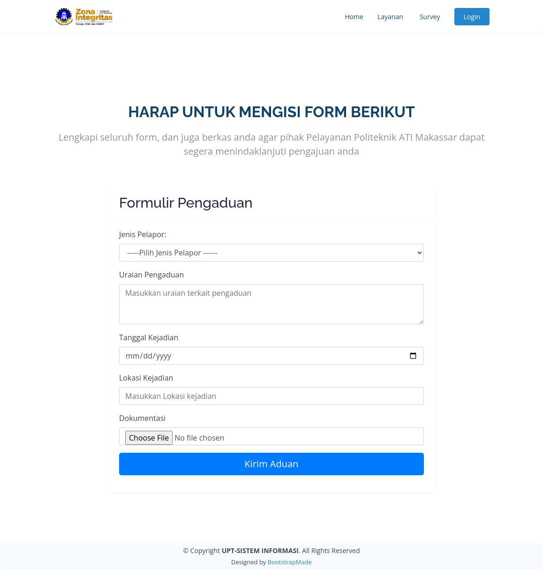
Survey (430, 16)
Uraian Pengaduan (151, 275)
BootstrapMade (290, 562)
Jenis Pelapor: (142, 234)
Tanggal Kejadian (148, 337)
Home (354, 16)
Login (472, 16)
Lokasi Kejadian (146, 378)
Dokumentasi (142, 418)
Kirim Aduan (272, 463)
